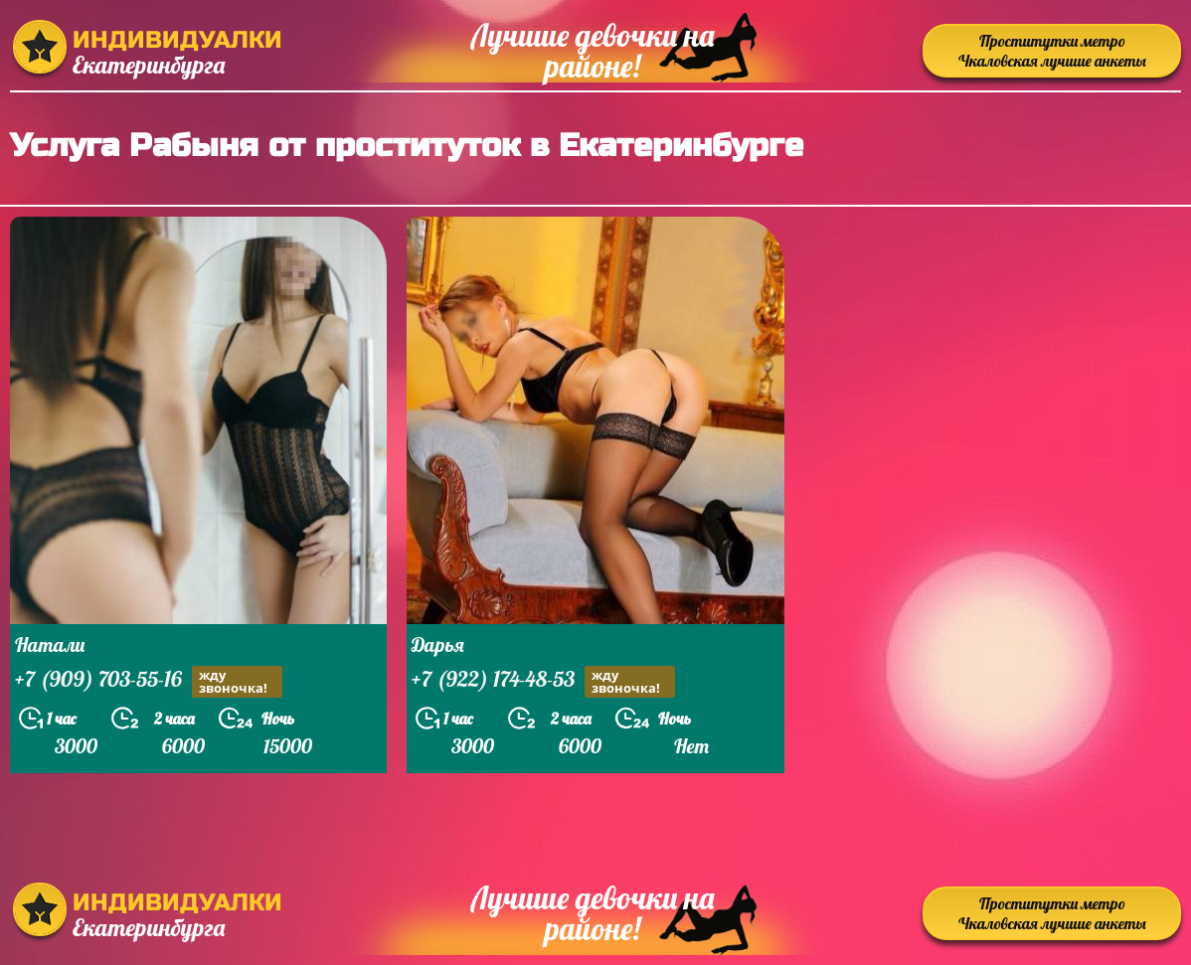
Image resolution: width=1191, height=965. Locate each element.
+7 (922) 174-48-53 (543, 681)
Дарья (438, 644)
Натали (50, 644)
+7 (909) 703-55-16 (148, 681)
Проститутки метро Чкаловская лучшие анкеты (1052, 51)
